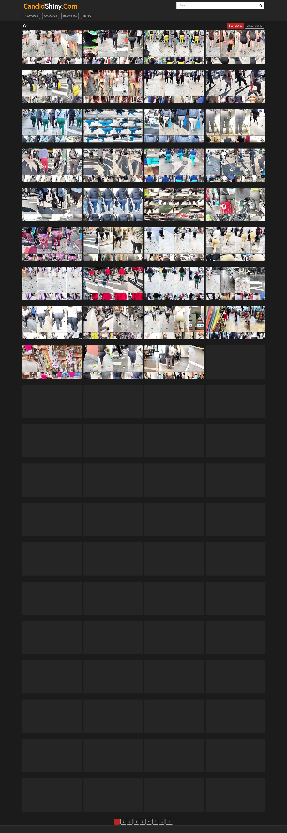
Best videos (70, 15)
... (162, 821)
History (87, 15)
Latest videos (254, 25)
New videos (31, 15)
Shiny (33, 6)
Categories (50, 15)
